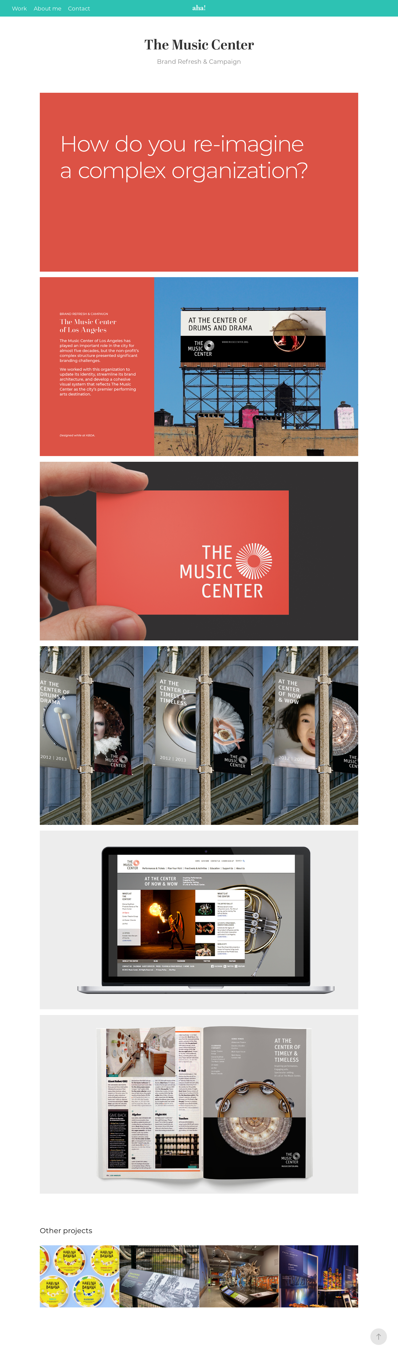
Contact (79, 8)
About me (47, 8)
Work (19, 8)
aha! (199, 8)
